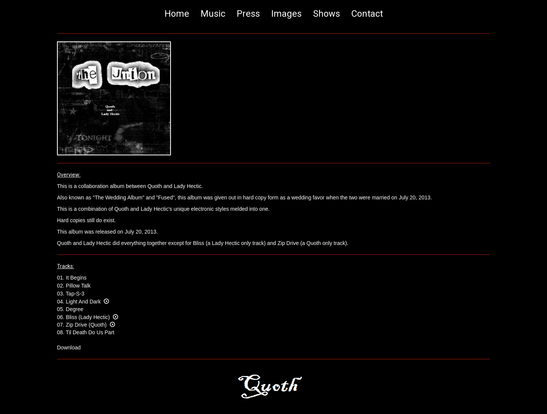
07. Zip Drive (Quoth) (86, 325)
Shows (326, 13)
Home (176, 13)
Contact (367, 13)
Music (213, 13)
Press (248, 13)
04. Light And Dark (83, 302)
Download (69, 347)
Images (286, 13)
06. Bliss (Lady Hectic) (87, 317)
